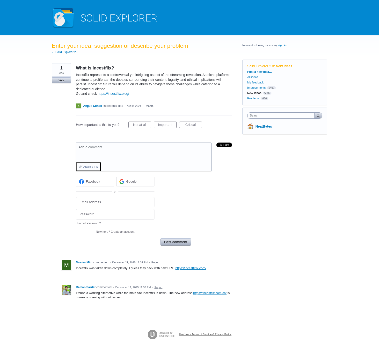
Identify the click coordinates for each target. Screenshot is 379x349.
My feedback (255, 82)
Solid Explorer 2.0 (260, 66)
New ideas (284, 66)
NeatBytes (263, 126)
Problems (253, 98)
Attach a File (90, 166)
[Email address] (115, 202)
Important (167, 125)
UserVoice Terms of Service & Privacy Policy (205, 334)
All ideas (252, 77)
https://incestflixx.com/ (190, 268)
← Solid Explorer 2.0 (65, 52)
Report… (150, 105)
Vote (61, 80)
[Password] (115, 214)
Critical (193, 125)
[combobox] (282, 115)
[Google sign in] (135, 181)
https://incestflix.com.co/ (209, 293)
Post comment (175, 242)
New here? (115, 231)
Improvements (256, 87)
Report (155, 262)
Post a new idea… (259, 72)
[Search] (318, 115)
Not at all (142, 125)
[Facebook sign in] (95, 181)
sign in (282, 45)
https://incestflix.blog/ (113, 94)
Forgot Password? (89, 223)
